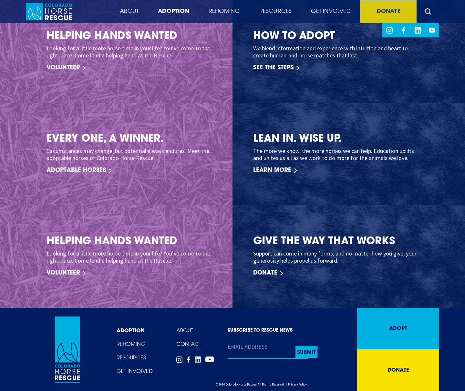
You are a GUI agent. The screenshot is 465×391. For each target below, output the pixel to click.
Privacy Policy (297, 384)
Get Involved (327, 12)
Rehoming (221, 12)
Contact (188, 344)
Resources (273, 12)
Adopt (398, 328)
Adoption (170, 12)
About (125, 12)
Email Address (247, 346)
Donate (387, 12)
